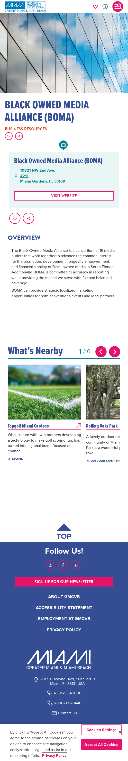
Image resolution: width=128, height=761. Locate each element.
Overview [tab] (24, 238)
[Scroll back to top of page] (64, 532)
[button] (77, 368)
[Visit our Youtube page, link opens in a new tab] (76, 565)
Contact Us (67, 713)
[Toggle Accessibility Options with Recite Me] (105, 6)
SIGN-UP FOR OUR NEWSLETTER (64, 582)
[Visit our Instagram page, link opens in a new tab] (50, 565)
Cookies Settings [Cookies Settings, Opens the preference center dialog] (101, 730)
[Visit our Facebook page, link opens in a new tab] (63, 565)
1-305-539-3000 (68, 693)
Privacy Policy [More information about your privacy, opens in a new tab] (54, 755)
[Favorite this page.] (9, 136)
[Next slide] (114, 351)
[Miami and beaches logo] (64, 659)
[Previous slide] (101, 351)
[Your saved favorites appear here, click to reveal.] (95, 6)
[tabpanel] (64, 280)
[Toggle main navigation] (117, 6)
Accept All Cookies (101, 744)
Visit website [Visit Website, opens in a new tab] (64, 196)
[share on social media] (19, 136)
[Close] (120, 732)
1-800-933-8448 (67, 703)
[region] (64, 742)
